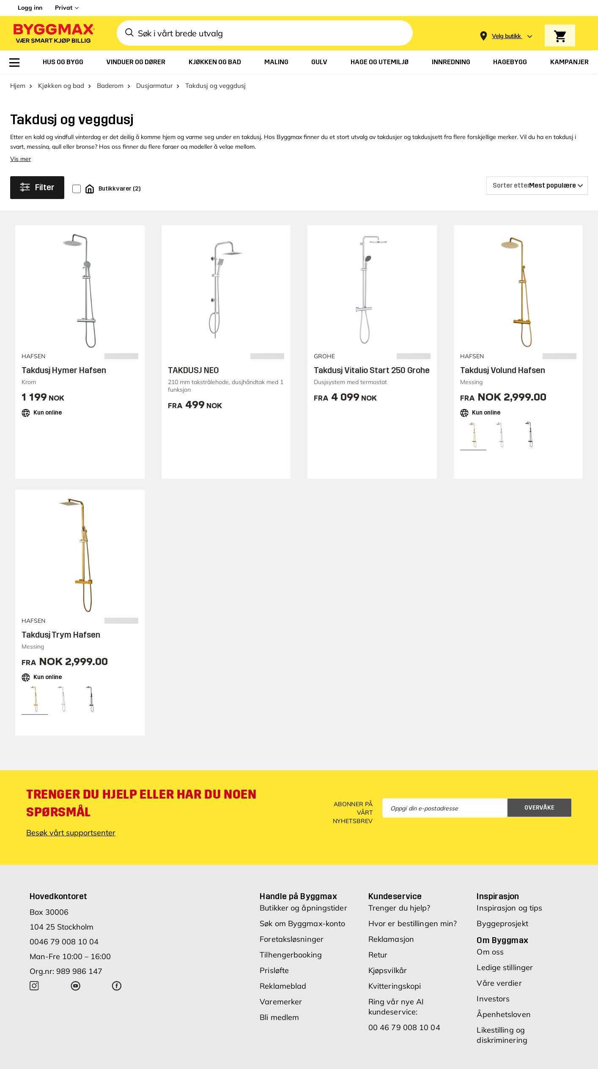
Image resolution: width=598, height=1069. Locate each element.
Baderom (110, 86)
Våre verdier (499, 983)
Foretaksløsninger (292, 939)
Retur (378, 955)
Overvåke (539, 807)
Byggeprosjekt (502, 923)
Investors (493, 999)
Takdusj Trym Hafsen (61, 635)
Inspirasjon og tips (509, 908)
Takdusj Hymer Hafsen (64, 370)
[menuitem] (14, 62)
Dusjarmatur (154, 86)
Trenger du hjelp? (399, 908)
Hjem (17, 86)
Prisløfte (274, 970)
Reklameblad (283, 986)
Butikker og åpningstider (303, 908)
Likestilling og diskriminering (502, 1035)
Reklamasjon (391, 939)
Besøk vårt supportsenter (70, 832)
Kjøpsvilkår (387, 970)
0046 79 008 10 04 (64, 941)
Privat (63, 7)
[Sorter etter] (537, 185)
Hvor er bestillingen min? (412, 923)
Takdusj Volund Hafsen (502, 370)
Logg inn (30, 7)
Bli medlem (279, 1017)
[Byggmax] (53, 33)
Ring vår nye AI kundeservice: (396, 1007)
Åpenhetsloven (503, 1014)
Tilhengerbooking (291, 955)
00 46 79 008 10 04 (404, 1027)
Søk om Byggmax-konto (302, 923)
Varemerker (281, 1001)
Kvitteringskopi (394, 986)
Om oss (490, 952)
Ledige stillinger (505, 967)
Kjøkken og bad (61, 86)
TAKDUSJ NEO (193, 370)
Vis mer (20, 159)
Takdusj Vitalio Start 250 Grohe (372, 370)
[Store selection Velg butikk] (506, 36)
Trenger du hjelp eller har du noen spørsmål (141, 803)
